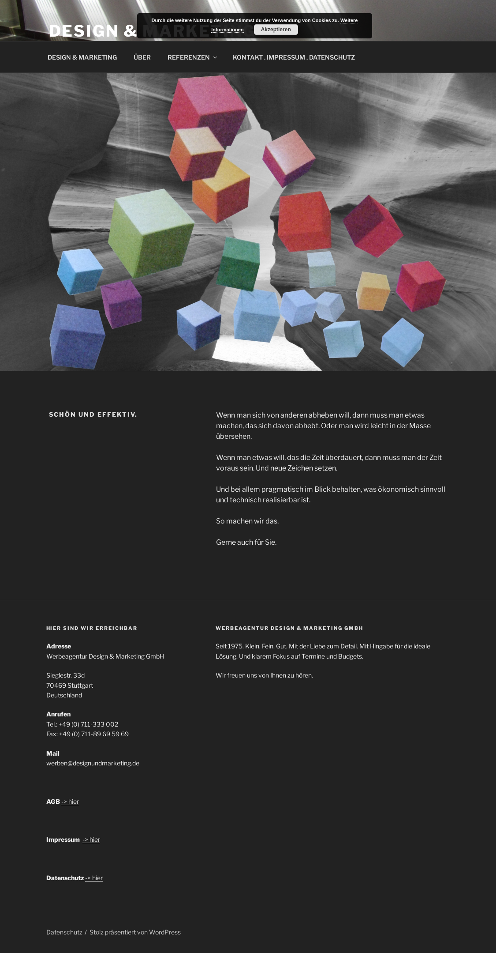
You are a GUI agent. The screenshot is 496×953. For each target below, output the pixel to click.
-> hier (70, 801)
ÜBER (142, 57)
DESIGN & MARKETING (82, 57)
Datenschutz (64, 932)
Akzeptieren (276, 29)
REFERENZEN (193, 57)
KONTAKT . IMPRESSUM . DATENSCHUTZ (294, 57)
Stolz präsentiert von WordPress (135, 932)
